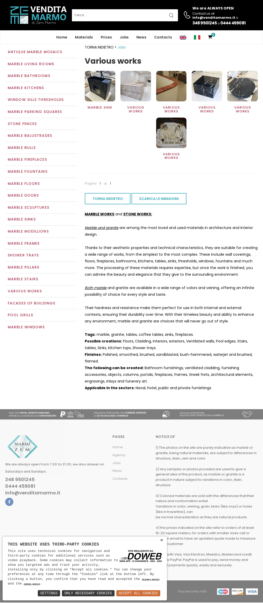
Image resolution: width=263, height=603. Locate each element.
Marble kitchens (26, 88)
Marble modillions (28, 231)
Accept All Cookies (138, 593)
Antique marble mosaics (35, 52)
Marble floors (24, 184)
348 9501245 (204, 23)
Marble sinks (22, 220)
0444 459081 (233, 23)
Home (61, 37)
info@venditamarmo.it (32, 493)
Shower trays (23, 256)
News (141, 37)
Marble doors (23, 196)
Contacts (163, 37)
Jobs (124, 37)
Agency (118, 455)
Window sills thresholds (36, 100)
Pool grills (20, 315)
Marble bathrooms (29, 76)
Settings (49, 593)
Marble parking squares (35, 112)
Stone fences (22, 124)
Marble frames (24, 243)
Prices (106, 37)
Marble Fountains (28, 172)
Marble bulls (22, 148)
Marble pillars (23, 267)
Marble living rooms (31, 64)
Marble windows (26, 327)
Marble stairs (23, 279)
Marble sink (100, 108)
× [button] (161, 540)
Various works (25, 291)
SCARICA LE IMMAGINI (159, 199)
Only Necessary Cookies (88, 593)
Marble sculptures (28, 207)
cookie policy (32, 584)
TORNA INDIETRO (107, 199)
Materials (84, 37)
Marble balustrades (30, 136)
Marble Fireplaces (27, 160)
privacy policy (150, 579)
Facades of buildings (31, 303)
